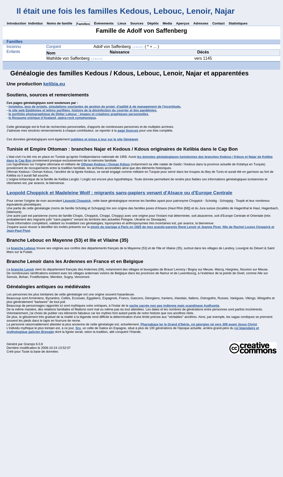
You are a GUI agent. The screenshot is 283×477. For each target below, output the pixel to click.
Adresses (200, 23)
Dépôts (153, 23)
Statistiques (238, 23)
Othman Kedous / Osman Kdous (105, 164)
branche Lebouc (23, 248)
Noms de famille (59, 23)
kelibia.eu (54, 83)
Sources (136, 23)
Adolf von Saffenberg (119, 46)
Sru (78, 328)
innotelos (15, 106)
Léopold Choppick (77, 201)
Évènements (104, 23)
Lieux (122, 23)
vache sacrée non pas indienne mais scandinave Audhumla (174, 305)
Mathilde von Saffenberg (74, 58)
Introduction (16, 23)
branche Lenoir (22, 269)
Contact (218, 23)
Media (167, 23)
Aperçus (182, 23)
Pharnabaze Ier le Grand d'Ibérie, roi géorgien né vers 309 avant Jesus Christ (198, 324)
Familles (83, 24)
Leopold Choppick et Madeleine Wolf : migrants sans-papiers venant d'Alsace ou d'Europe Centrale (119, 192)
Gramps (29, 344)
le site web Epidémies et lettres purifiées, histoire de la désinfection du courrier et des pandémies (82, 110)
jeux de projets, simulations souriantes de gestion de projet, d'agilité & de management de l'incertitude (102, 106)
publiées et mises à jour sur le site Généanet (104, 139)
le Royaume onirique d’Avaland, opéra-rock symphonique (52, 118)
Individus (35, 23)
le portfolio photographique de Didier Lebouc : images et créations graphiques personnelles (78, 114)
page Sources (127, 130)
